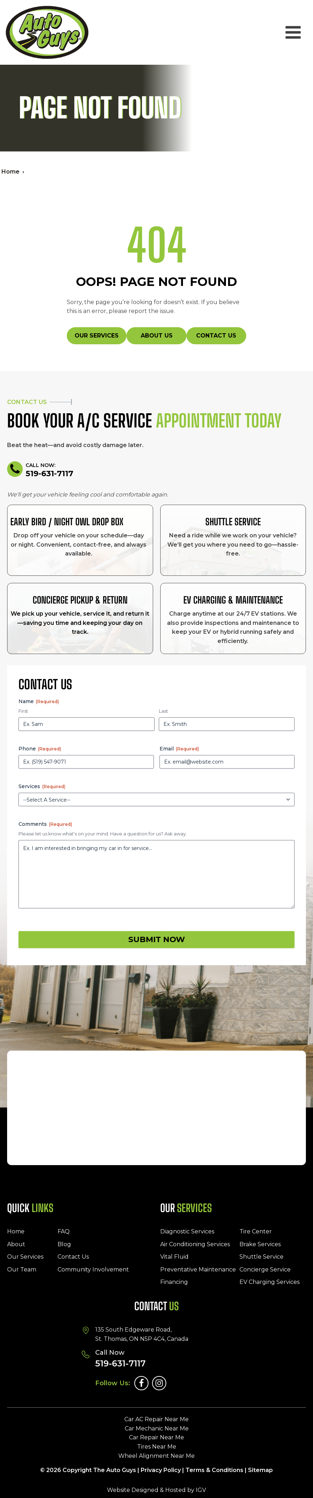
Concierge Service (265, 1269)
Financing (174, 1282)
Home (10, 171)
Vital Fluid (174, 1256)
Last (163, 711)
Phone (39, 748)
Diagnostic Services (187, 1231)
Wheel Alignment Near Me (156, 1455)
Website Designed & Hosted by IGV (156, 1490)
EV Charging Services (269, 1282)
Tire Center (255, 1231)
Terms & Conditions (214, 1470)
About (16, 1244)
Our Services (97, 335)
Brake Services (260, 1244)
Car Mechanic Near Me (157, 1428)
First (23, 711)
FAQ (64, 1231)
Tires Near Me (156, 1446)
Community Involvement (93, 1269)
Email (179, 748)
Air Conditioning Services (195, 1244)
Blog (64, 1244)
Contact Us (216, 335)
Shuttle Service (261, 1256)
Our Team (21, 1269)
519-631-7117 (49, 473)
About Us (157, 335)
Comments (45, 824)
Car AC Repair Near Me (156, 1419)
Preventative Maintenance (198, 1269)
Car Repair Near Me (156, 1437)
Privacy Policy (161, 1470)
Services (41, 786)
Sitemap (260, 1470)
